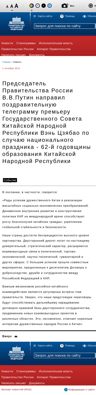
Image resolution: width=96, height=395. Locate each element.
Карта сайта (45, 16)
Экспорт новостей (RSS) (16, 389)
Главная (6, 62)
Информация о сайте (81, 389)
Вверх (7, 336)
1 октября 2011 (11, 68)
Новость (17, 62)
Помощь (70, 16)
